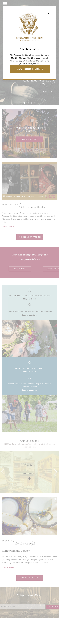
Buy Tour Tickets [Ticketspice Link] (30, 68)
